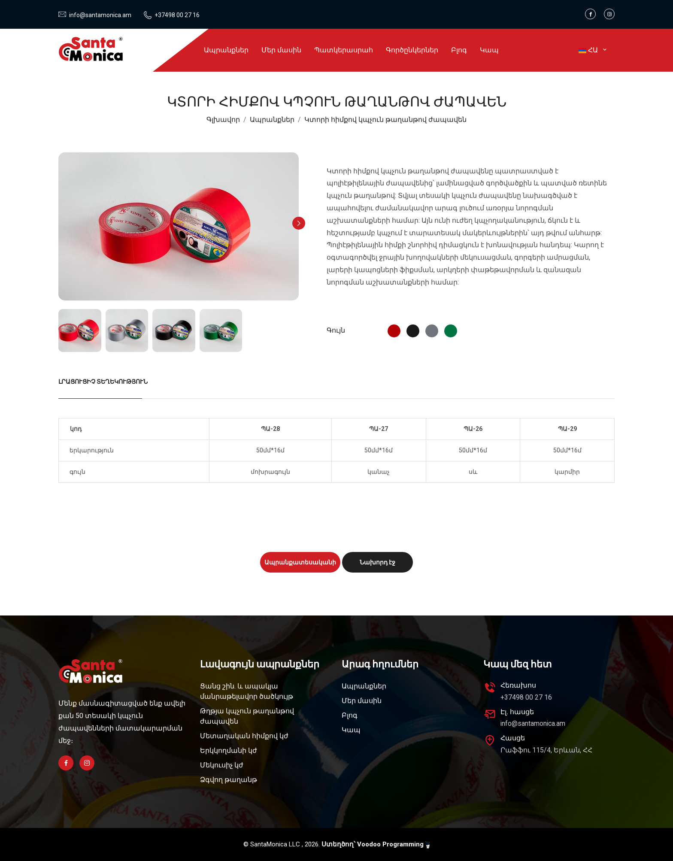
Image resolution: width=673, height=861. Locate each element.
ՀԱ (593, 50)
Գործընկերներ (412, 50)
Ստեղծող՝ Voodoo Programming (375, 844)
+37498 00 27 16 (175, 15)
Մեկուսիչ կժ (221, 765)
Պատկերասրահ (343, 50)
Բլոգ (459, 50)
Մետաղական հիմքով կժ (244, 736)
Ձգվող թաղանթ (228, 780)
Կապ (489, 50)
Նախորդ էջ (377, 562)
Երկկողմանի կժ (228, 750)
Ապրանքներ (226, 50)
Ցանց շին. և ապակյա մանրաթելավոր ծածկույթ (246, 691)
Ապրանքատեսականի (300, 562)
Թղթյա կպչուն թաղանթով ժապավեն (247, 716)
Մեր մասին (281, 50)
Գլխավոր (223, 119)
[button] (298, 223)
